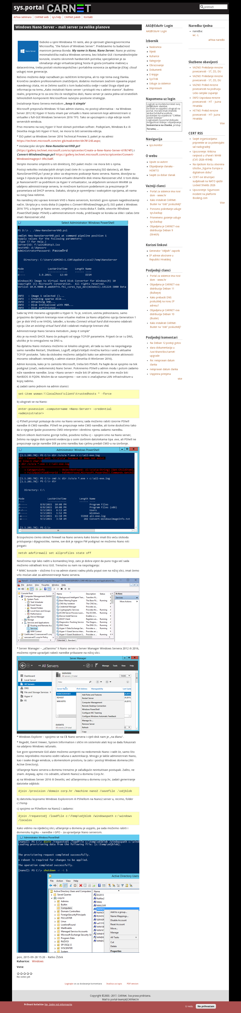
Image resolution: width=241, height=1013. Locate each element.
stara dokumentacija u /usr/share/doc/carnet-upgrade (162, 351)
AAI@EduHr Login (156, 31)
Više (222, 123)
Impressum (155, 88)
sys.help (56, 17)
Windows (37, 961)
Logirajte (69, 984)
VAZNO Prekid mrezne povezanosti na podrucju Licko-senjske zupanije (207, 89)
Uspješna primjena (160, 373)
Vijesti (152, 51)
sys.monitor (155, 145)
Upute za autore (158, 161)
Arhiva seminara (22, 17)
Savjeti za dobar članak (162, 175)
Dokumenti (155, 69)
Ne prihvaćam (206, 1006)
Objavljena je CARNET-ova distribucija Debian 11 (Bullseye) (164, 288)
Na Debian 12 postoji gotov (165, 342)
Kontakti (88, 17)
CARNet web (42, 17)
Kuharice (154, 56)
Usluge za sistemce (160, 83)
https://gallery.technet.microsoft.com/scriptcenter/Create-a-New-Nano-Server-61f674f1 (75, 150)
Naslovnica (155, 47)
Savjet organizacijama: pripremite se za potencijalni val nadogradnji (208, 142)
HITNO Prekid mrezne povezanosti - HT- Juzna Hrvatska (206, 114)
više (180, 378)
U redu (189, 1006)
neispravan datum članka (164, 369)
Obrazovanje (156, 65)
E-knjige (153, 74)
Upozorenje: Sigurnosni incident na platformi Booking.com (206, 193)
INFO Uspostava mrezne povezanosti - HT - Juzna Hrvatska (207, 101)
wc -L (196, 35)
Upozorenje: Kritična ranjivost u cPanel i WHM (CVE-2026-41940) (207, 155)
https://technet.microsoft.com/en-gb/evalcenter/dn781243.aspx (58, 141)
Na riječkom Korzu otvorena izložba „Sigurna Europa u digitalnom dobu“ (208, 168)
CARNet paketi (72, 17)
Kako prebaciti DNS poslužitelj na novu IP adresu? (162, 301)
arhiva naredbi (216, 39)
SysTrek (153, 78)
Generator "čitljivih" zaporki (164, 250)
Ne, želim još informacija (58, 1004)
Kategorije (155, 60)
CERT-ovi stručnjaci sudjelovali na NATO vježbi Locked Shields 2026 (208, 181)
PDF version (132, 984)
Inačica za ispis (114, 984)
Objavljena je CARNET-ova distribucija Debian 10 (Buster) (164, 314)
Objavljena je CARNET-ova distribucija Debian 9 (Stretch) (164, 230)
